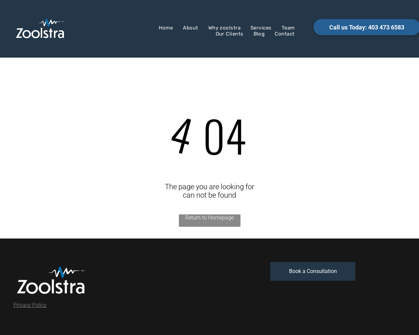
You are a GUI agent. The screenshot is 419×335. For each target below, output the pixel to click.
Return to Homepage (209, 217)
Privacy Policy (30, 305)
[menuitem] (166, 28)
